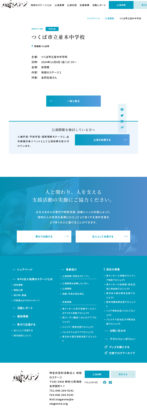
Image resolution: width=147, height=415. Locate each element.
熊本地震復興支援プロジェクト (121, 305)
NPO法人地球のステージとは (35, 280)
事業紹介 (71, 271)
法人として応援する (23, 331)
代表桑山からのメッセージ (27, 301)
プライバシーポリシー (123, 340)
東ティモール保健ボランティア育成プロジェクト (121, 279)
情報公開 (18, 291)
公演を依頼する (102, 142)
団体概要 (18, 286)
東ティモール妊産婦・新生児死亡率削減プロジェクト (121, 287)
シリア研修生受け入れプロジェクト (121, 314)
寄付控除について (22, 336)
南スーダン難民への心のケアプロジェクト (79, 321)
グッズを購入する (119, 348)
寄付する (123, 375)
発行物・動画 (20, 296)
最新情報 (22, 317)
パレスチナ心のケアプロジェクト (78, 333)
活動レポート (101, 7)
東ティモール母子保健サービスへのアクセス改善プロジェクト (79, 312)
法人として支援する (103, 238)
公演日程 (74, 7)
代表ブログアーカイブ (122, 354)
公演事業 (61, 7)
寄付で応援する (44, 238)
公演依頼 (123, 7)
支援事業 (87, 7)
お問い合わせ (118, 332)
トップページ (93, 18)
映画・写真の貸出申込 (73, 294)
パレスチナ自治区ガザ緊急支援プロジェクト (121, 323)
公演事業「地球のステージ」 (75, 277)
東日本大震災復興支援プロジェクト (79, 340)
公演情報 (109, 18)
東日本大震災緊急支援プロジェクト (121, 296)
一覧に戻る (73, 102)
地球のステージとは (43, 7)
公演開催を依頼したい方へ (75, 284)
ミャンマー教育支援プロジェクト (78, 328)
